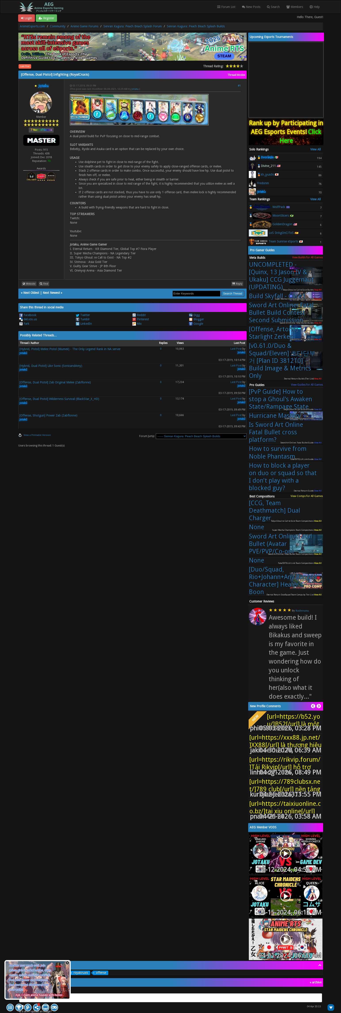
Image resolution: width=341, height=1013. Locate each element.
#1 (239, 85)
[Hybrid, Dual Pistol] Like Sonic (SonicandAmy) (50, 366)
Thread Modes (236, 75)
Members (294, 7)
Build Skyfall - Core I (277, 296)
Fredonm (263, 183)
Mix (137, 323)
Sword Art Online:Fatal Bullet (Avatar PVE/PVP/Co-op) (280, 544)
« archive (316, 982)
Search (273, 7)
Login (26, 18)
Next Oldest (31, 293)
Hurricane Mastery (275, 415)
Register (46, 18)
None (256, 527)
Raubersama (302, 610)
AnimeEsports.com (32, 26)
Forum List (226, 7)
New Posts (251, 7)
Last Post (25, 66)
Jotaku (135, 89)
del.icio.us (28, 319)
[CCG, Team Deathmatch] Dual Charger (274, 510)
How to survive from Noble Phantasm (278, 452)
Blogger (196, 319)
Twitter (83, 315)
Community (57, 26)
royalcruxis (81, 972)
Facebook (27, 315)
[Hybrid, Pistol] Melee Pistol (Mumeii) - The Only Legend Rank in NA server (70, 349)
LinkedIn (84, 323)
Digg (194, 315)
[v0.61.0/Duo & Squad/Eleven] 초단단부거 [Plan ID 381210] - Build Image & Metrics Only (282, 360)
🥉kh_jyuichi (265, 174)
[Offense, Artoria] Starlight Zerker (273, 333)
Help (315, 7)
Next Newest (51, 293)
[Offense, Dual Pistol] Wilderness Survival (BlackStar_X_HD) (59, 399)
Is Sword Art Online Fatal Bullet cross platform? (276, 432)
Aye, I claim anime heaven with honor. (39, 995)
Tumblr (83, 319)
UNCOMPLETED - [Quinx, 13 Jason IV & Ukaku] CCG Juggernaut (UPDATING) (281, 276)
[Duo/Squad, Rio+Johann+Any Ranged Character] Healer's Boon (283, 581)
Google (196, 323)
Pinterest (140, 319)
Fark (24, 323)
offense (101, 972)
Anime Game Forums (84, 26)
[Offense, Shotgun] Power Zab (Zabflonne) (48, 415)
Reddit (139, 315)
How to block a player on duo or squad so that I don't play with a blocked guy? (283, 477)
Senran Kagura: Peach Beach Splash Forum (132, 26)
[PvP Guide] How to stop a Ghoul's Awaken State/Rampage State (280, 399)
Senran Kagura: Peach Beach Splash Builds (196, 26)
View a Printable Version (37, 435)
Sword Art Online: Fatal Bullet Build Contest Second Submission (281, 313)
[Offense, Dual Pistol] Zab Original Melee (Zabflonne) (55, 382)
